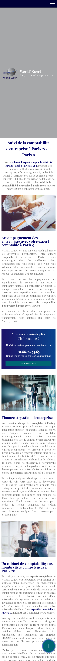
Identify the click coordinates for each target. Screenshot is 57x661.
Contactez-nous (28, 363)
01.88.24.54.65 (29, 351)
